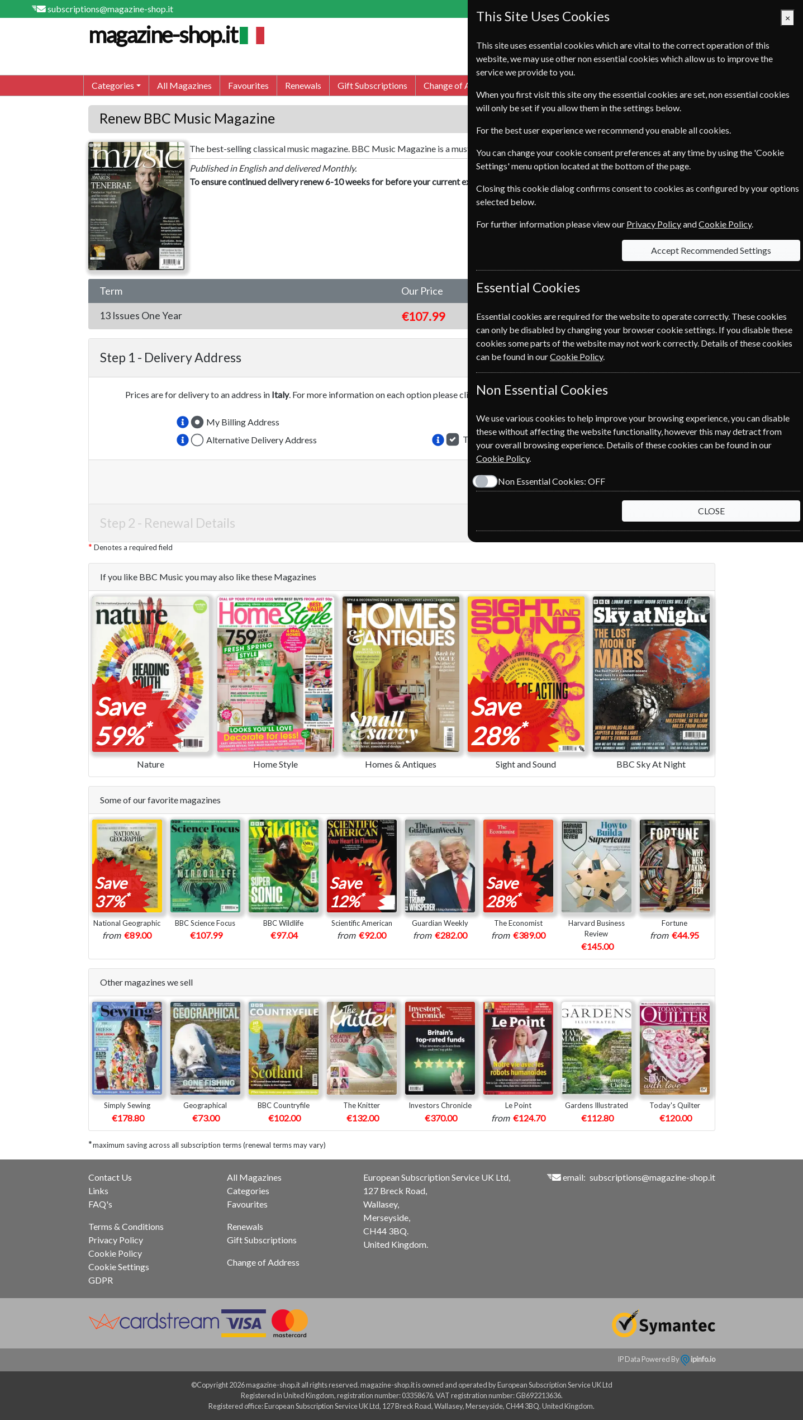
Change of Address (460, 85)
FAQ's (100, 1204)
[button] (183, 422)
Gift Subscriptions (372, 85)
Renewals (303, 85)
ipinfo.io (698, 1359)
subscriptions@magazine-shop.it (110, 8)
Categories (248, 1190)
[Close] (788, 18)
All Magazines (184, 85)
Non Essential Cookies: (551, 481)
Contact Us (110, 1177)
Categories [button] (113, 85)
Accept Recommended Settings (711, 250)
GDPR (100, 1280)
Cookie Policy (115, 1253)
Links (98, 1190)
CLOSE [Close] (711, 510)
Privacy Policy (115, 1239)
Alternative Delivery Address (261, 439)
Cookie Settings (118, 1266)
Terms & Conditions (126, 1226)
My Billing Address (242, 421)
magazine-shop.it (175, 34)
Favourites (248, 85)
